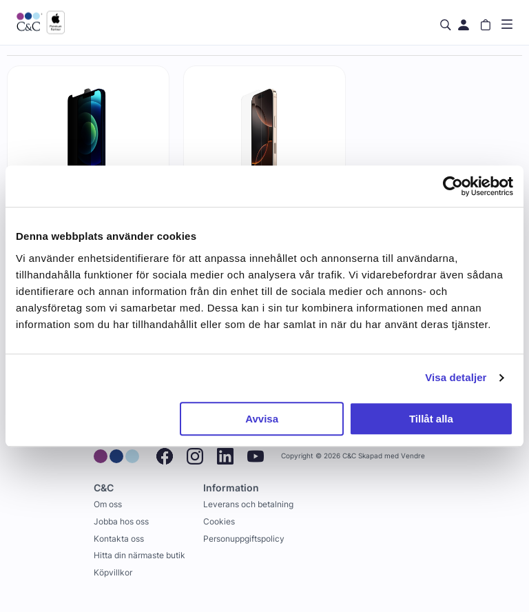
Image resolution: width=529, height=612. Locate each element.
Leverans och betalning (248, 504)
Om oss (108, 504)
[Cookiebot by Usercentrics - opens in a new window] (453, 186)
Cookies (219, 521)
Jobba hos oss (121, 521)
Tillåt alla (431, 419)
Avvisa (261, 419)
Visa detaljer (455, 377)
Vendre (413, 456)
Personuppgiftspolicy (243, 538)
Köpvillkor (113, 572)
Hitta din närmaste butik (139, 555)
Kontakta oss (119, 538)
